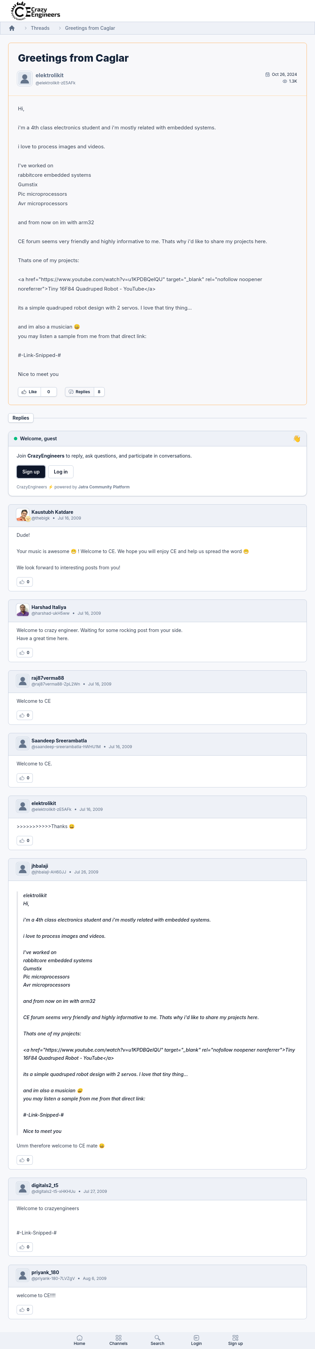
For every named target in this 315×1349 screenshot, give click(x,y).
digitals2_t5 (45, 1185)
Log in (61, 472)
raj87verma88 (47, 678)
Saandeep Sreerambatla (59, 740)
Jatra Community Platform (104, 486)
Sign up (31, 472)
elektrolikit (50, 75)
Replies (79, 392)
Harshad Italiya (48, 607)
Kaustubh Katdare (52, 512)
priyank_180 (45, 1272)
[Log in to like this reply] (25, 582)
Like (29, 392)
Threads (40, 28)
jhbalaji (39, 866)
